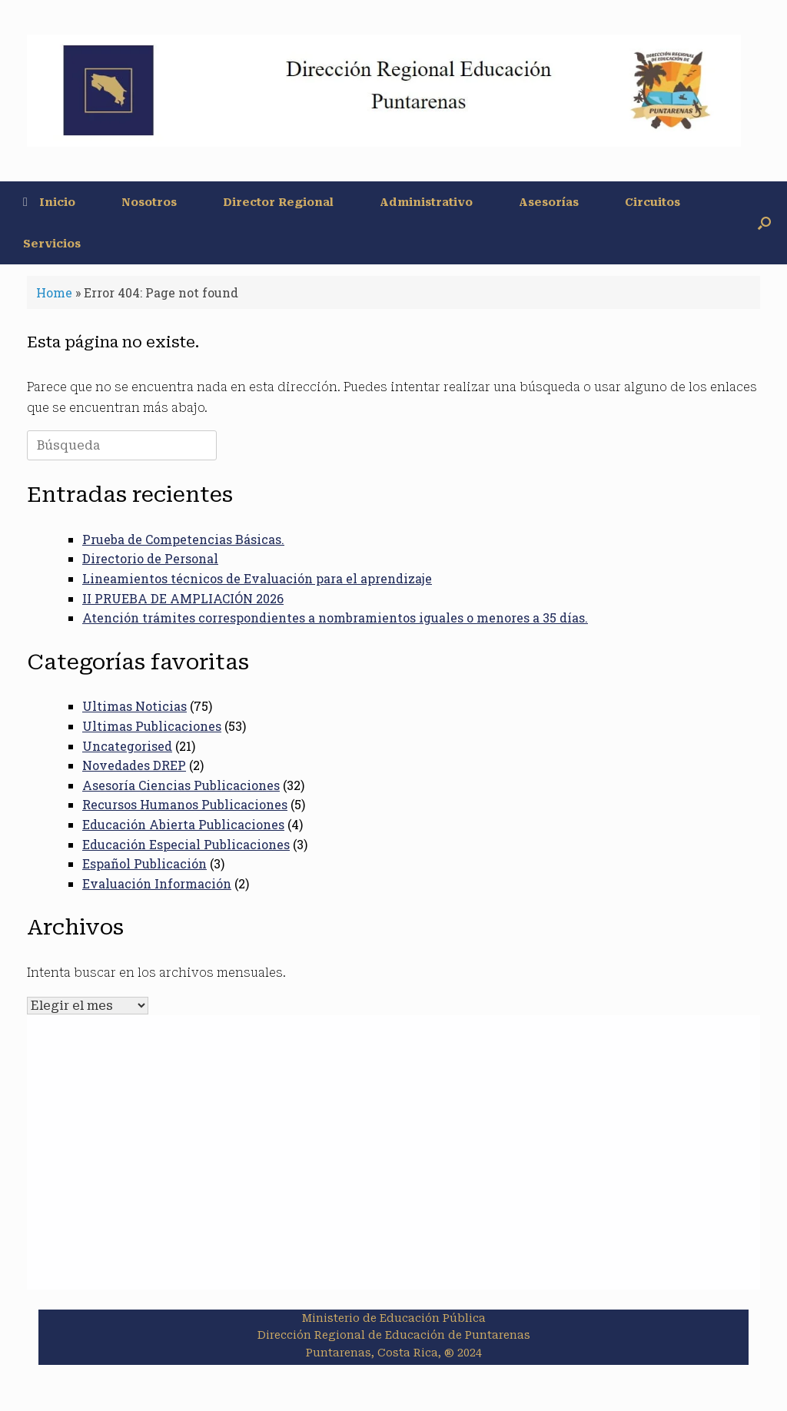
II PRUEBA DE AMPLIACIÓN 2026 (183, 598)
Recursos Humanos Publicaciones (184, 804)
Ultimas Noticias (134, 706)
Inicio (49, 202)
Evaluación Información (156, 883)
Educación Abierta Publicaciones (183, 824)
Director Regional (278, 202)
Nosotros (149, 202)
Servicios (52, 243)
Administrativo (426, 202)
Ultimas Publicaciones (151, 726)
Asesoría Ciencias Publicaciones (181, 785)
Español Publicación (144, 863)
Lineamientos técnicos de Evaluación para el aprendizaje (257, 578)
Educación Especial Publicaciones (186, 844)
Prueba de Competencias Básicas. (183, 539)
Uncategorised (127, 746)
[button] (764, 222)
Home (54, 292)
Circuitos (652, 202)
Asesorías (549, 202)
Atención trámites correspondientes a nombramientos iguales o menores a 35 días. (335, 617)
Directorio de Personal (150, 558)
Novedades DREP (134, 765)
